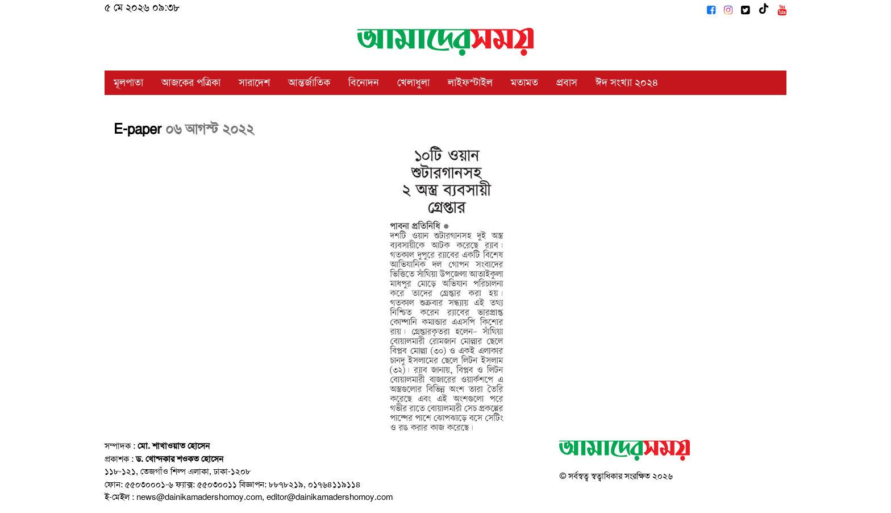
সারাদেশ (254, 82)
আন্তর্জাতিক (309, 82)
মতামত (524, 82)
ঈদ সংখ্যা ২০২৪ (627, 82)
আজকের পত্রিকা (190, 82)
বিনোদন (363, 82)
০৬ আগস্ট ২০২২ (209, 129)
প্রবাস (566, 82)
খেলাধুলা (413, 82)
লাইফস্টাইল (470, 82)
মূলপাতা (128, 82)
